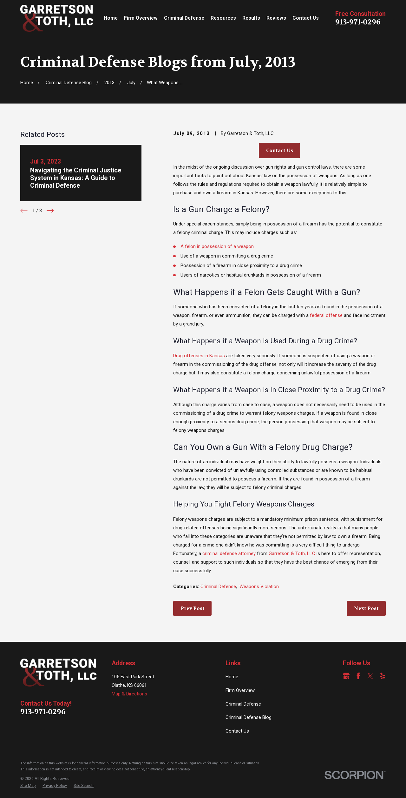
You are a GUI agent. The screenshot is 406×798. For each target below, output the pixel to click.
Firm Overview (240, 690)
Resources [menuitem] (223, 18)
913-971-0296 (357, 22)
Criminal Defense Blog (249, 717)
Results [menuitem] (251, 18)
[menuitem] (28, 785)
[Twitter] (370, 676)
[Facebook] (358, 676)
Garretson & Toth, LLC (292, 553)
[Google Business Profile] (346, 676)
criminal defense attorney (229, 553)
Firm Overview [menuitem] (141, 18)
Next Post (366, 608)
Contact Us (279, 150)
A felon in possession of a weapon (217, 246)
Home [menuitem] (111, 18)
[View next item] (50, 210)
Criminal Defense (218, 586)
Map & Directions (129, 694)
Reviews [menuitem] (276, 18)
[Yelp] (382, 676)
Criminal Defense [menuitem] (184, 18)
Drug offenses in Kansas (199, 356)
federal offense (326, 315)
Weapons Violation (259, 586)
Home (232, 677)
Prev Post (192, 608)
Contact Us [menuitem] (305, 18)
